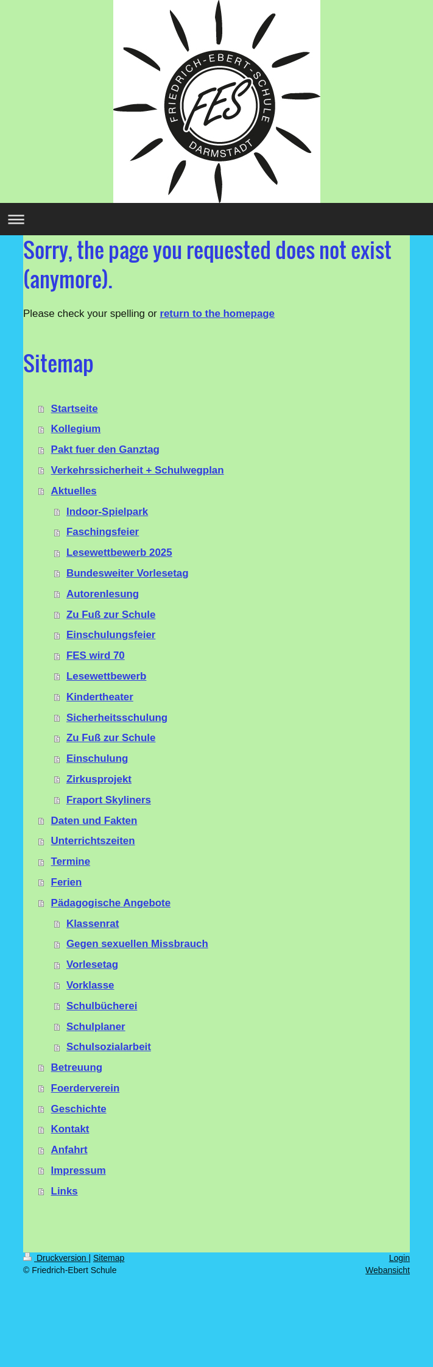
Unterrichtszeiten (93, 841)
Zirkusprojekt (99, 779)
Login (399, 1258)
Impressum (78, 1170)
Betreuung (76, 1067)
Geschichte (79, 1109)
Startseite (74, 408)
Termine (70, 861)
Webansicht (387, 1270)
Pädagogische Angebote (111, 903)
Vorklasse (90, 985)
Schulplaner (95, 1026)
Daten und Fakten (94, 820)
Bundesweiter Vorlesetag (127, 573)
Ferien (66, 882)
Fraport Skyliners (108, 800)
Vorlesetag (92, 964)
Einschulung (97, 758)
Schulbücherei (101, 1006)
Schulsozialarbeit (108, 1047)
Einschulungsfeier (110, 635)
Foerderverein (85, 1088)
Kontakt (70, 1129)
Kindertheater (99, 697)
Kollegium (76, 429)
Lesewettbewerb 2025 (119, 552)
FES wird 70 (95, 655)
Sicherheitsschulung (116, 717)
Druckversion (55, 1258)
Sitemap (108, 1258)
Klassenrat (92, 923)
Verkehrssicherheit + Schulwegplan (137, 470)
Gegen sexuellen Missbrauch (137, 944)
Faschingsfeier (102, 532)
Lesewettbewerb (106, 676)
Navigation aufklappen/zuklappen (216, 219)
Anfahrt (69, 1150)
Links (64, 1191)
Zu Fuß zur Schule (110, 614)
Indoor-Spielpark (107, 511)
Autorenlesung (102, 594)
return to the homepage (217, 313)
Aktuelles (74, 491)
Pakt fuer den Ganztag (105, 449)
